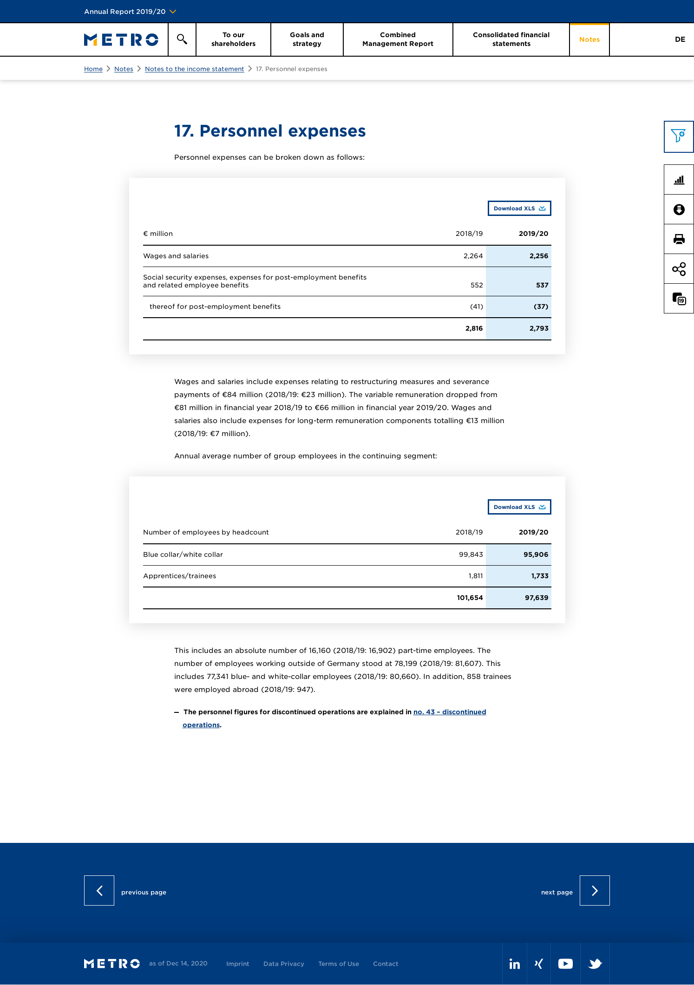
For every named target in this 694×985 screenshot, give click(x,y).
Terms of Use (338, 963)
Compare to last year (682, 298)
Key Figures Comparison (682, 179)
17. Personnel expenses (291, 68)
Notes (123, 68)
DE (680, 39)
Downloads (682, 209)
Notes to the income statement (194, 68)
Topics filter (683, 136)
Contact (386, 963)
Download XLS (511, 208)
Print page (682, 239)
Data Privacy (283, 963)
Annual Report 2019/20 (125, 11)
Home (93, 68)
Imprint (237, 963)
